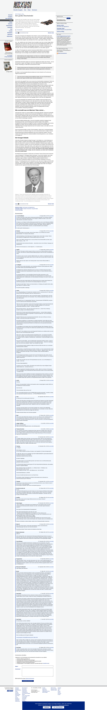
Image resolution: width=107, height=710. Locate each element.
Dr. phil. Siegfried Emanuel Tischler (64, 36)
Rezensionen (24, 690)
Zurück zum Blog (18, 210)
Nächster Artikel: (24, 207)
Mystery (23, 694)
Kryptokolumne (25, 692)
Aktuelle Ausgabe (18, 10)
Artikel (11, 20)
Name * (16, 666)
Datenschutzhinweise (30, 678)
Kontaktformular (46, 663)
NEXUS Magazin (18, 14)
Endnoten (10, 23)
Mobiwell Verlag (54, 690)
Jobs (11, 29)
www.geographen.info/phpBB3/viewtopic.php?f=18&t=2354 (27, 637)
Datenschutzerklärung (63, 705)
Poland (59, 691)
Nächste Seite (51, 32)
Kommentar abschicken (27, 680)
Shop (29, 10)
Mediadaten (9, 32)
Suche (68, 18)
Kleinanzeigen (9, 25)
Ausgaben (10, 16)
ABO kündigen (45, 692)
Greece (59, 692)
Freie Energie (24, 696)
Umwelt (23, 700)
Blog (23, 14)
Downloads (10, 27)
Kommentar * (18, 669)
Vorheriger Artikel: (26, 208)
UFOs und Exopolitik (26, 695)
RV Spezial (24, 701)
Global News (24, 691)
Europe (59, 694)
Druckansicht (19, 29)
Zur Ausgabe (9, 55)
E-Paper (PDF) (9, 71)
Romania (59, 693)
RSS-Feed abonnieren (62, 53)
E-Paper (10, 22)
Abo (25, 10)
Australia (59, 687)
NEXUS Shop (53, 687)
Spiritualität (24, 697)
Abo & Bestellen (8, 18)
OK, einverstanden (58, 707)
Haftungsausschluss (46, 691)
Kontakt (10, 30)
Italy (58, 690)
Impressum (10, 34)
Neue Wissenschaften (26, 693)
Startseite (10, 14)
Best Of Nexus (24, 687)
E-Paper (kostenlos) (8, 56)
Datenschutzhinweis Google (61, 20)
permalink (52, 215)
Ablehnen (46, 707)
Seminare (34, 10)
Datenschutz (9, 36)
